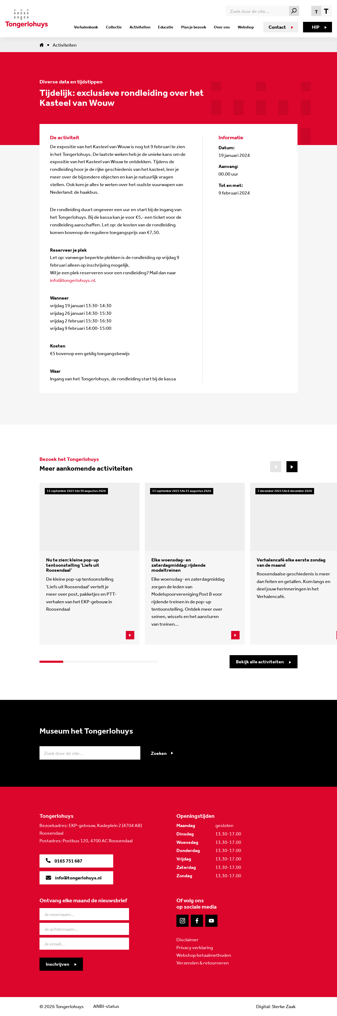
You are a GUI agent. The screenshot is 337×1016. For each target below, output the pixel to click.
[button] (292, 466)
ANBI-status (106, 1006)
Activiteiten (142, 27)
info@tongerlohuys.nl (72, 280)
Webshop (245, 27)
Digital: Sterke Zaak (275, 1006)
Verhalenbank (91, 27)
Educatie (167, 27)
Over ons (222, 27)
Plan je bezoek (194, 27)
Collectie (118, 27)
